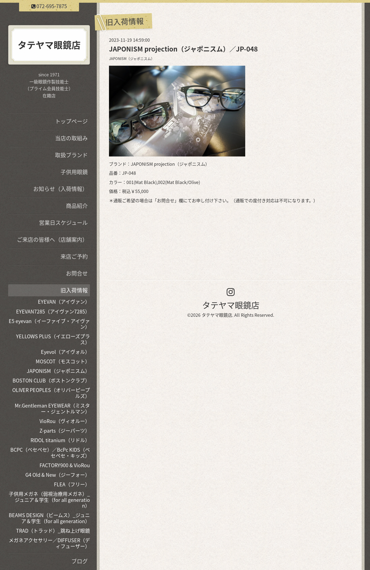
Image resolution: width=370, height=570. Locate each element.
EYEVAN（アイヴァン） (64, 301)
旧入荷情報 (74, 290)
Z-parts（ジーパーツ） (65, 430)
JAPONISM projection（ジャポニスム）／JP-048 (183, 49)
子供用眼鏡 (74, 172)
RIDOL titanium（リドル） (60, 440)
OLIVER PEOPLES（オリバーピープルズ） (51, 393)
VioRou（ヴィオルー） (65, 421)
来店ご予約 (74, 256)
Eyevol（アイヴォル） (65, 351)
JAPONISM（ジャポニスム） (131, 58)
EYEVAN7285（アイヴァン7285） (53, 311)
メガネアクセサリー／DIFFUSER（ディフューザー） (49, 543)
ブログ (79, 561)
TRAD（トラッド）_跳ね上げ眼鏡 (53, 530)
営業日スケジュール (63, 223)
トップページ (71, 121)
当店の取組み (71, 138)
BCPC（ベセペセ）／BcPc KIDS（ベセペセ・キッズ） (50, 452)
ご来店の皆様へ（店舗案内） (52, 239)
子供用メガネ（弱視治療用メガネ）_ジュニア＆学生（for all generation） (49, 499)
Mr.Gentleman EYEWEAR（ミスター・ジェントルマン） (52, 408)
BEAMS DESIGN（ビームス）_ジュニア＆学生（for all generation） (49, 518)
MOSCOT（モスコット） (63, 361)
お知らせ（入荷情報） (60, 189)
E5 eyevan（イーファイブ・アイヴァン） (49, 324)
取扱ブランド (71, 155)
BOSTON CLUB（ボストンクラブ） (51, 380)
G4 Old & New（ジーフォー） (57, 474)
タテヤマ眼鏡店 (230, 305)
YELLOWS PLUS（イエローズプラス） (53, 339)
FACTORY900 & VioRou (65, 465)
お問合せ (165, 200)
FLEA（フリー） (72, 484)
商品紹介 (77, 206)
